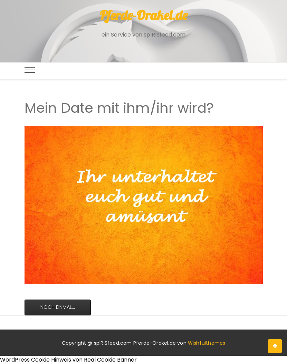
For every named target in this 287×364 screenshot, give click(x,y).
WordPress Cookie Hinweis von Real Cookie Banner (68, 360)
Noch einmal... (57, 307)
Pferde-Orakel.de (143, 15)
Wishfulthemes (207, 343)
